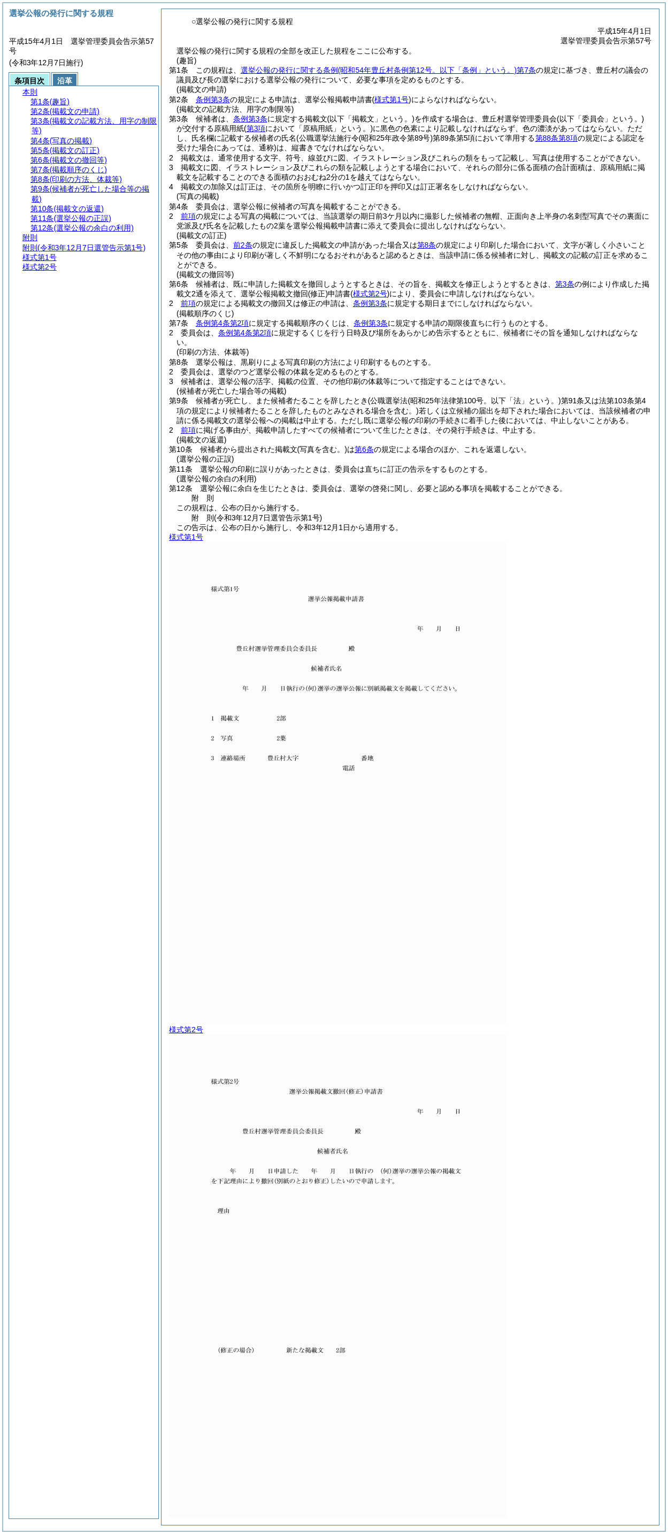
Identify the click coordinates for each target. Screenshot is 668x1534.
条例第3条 (213, 99)
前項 (188, 216)
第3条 (564, 284)
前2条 (242, 245)
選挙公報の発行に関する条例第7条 (388, 70)
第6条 (364, 449)
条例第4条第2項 (222, 323)
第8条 (426, 245)
